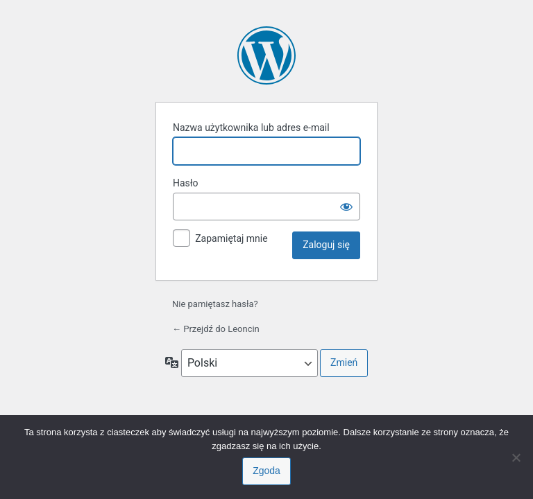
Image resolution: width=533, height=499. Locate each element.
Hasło (185, 183)
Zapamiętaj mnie (231, 238)
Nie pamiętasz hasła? (215, 304)
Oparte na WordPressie (266, 55)
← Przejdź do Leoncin (216, 329)
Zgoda (266, 470)
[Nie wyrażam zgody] (516, 457)
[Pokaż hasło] (346, 206)
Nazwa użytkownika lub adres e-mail (251, 127)
